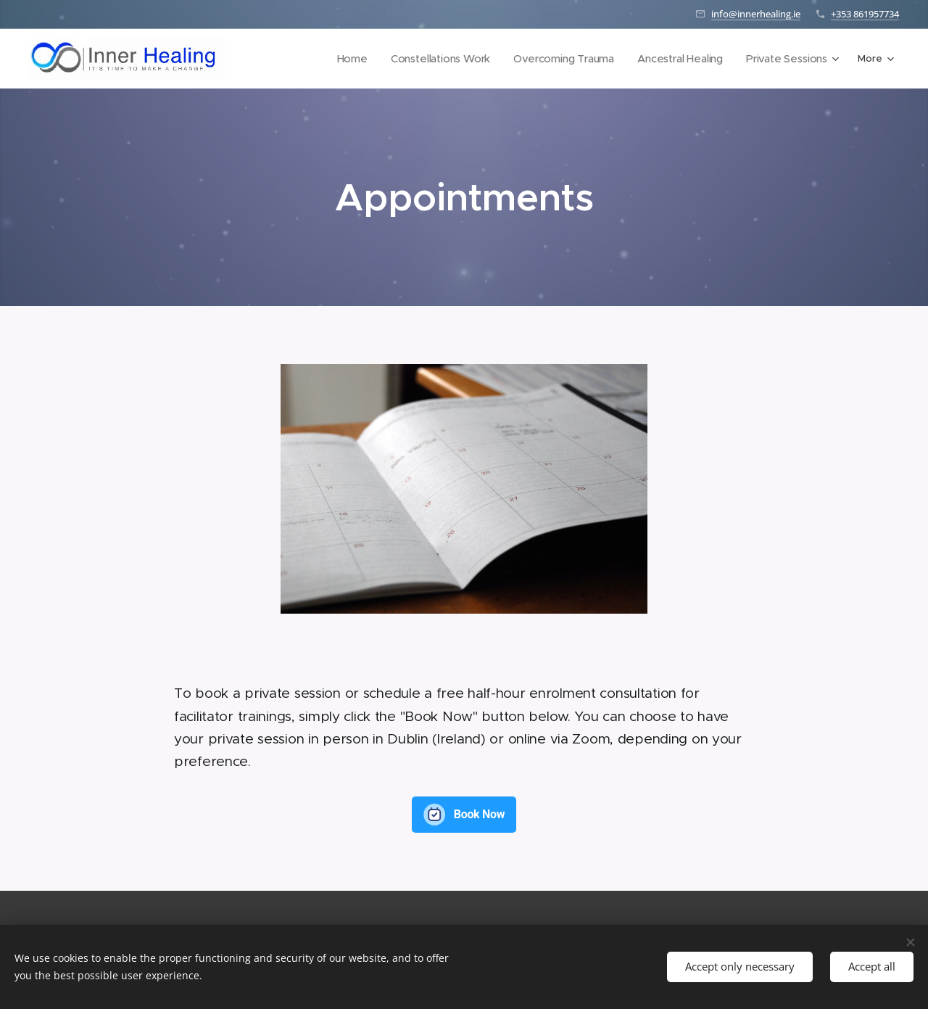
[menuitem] (297, 59)
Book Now (479, 814)
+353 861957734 (865, 13)
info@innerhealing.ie (755, 13)
